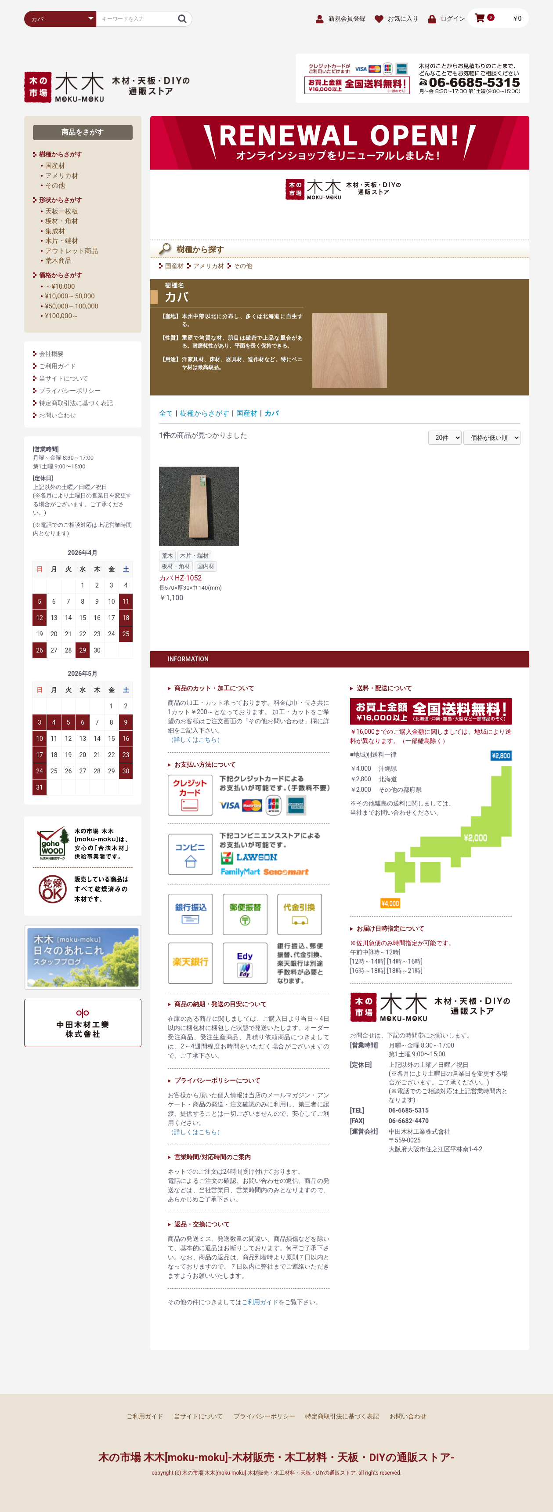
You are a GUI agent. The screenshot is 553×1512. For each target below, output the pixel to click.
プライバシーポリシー (70, 390)
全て (166, 413)
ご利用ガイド (57, 366)
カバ (271, 413)
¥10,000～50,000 (70, 296)
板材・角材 (61, 221)
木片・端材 (61, 241)
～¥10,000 (60, 286)
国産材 (55, 166)
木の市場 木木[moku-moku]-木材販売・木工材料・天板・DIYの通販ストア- (276, 1457)
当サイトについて (63, 378)
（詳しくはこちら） (195, 739)
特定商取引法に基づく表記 (76, 402)
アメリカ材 (61, 176)
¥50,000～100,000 (72, 306)
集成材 (55, 231)
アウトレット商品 (71, 251)
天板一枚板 (61, 211)
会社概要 (51, 353)
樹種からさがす (204, 413)
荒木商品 (58, 261)
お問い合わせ (57, 415)
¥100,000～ (62, 316)
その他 (55, 185)
